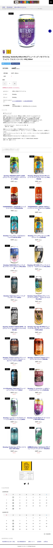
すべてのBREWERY (17, 101)
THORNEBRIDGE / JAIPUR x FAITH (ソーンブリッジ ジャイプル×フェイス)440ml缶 (38, 208)
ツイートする (6, 63)
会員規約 (39, 541)
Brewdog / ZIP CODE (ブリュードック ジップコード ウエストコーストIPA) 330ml (38, 265)
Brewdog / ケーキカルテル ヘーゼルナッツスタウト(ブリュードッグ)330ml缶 (39, 389)
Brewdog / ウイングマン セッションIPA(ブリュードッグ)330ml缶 (39, 236)
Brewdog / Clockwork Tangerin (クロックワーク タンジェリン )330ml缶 (39, 358)
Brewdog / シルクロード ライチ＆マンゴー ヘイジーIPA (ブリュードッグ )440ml (14, 418)
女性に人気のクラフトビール (20, 7)
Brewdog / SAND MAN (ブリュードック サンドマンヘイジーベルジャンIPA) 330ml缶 (14, 266)
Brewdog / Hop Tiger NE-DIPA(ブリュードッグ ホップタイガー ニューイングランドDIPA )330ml (39, 328)
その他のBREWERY (28, 101)
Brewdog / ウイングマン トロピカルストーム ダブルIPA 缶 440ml (14, 236)
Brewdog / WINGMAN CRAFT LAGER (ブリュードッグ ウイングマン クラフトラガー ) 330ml (14, 177)
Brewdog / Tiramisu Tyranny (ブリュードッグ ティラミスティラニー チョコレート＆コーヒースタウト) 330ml (14, 359)
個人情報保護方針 (21, 541)
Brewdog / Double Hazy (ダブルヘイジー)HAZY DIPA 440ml (14, 447)
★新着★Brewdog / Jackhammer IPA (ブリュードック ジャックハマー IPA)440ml (38, 447)
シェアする (15, 63)
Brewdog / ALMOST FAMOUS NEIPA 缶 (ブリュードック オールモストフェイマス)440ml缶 (14, 328)
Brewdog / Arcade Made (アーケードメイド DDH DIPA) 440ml (38, 418)
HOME (3, 7)
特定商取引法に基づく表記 (8, 541)
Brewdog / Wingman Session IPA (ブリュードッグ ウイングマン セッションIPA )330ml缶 (38, 177)
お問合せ (46, 541)
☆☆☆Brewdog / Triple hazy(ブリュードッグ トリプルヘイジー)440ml (14, 389)
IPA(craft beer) (10, 7)
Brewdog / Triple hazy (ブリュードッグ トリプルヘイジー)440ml (14, 296)
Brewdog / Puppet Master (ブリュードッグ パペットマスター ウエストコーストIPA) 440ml (39, 297)
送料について (31, 541)
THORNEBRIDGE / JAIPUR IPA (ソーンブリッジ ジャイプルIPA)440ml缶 (14, 207)
